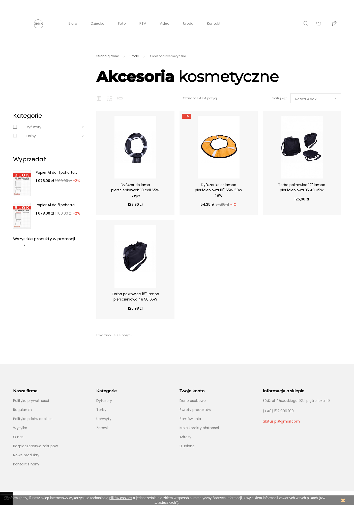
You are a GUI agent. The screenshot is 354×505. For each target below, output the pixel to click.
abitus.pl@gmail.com (281, 421)
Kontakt (214, 23)
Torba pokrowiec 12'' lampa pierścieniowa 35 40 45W (301, 187)
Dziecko (97, 23)
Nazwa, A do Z (306, 99)
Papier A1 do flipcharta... (56, 172)
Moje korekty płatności (199, 427)
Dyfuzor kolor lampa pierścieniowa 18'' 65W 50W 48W (218, 190)
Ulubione (187, 446)
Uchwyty (103, 418)
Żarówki (102, 427)
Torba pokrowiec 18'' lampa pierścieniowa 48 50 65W (135, 296)
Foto (122, 23)
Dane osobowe (193, 400)
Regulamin (22, 409)
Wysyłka (20, 427)
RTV (142, 23)
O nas (18, 436)
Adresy (185, 436)
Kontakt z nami (26, 464)
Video (164, 23)
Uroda (188, 23)
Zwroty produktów (195, 409)
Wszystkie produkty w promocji (44, 240)
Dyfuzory (33, 127)
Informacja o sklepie (283, 391)
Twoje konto (192, 391)
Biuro (73, 23)
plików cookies (120, 498)
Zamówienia (190, 418)
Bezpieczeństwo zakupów (35, 446)
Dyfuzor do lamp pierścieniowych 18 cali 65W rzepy (135, 190)
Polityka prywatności (31, 400)
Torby (31, 135)
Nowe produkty (26, 455)
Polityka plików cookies (32, 418)
